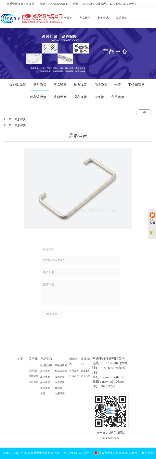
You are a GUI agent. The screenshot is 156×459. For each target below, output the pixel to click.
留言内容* (80, 294)
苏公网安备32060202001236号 (115, 452)
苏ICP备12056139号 (76, 452)
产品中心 (46, 360)
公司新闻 (74, 371)
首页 (20, 360)
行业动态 (74, 377)
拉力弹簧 (45, 383)
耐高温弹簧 (61, 372)
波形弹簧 (60, 378)
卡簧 (42, 394)
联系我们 (86, 371)
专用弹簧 (60, 394)
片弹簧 (58, 389)
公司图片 (33, 383)
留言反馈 (86, 377)
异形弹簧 (45, 372)
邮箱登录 (147, 452)
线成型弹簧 (46, 366)
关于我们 (33, 371)
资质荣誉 (33, 377)
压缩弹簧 (45, 378)
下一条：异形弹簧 (14, 125)
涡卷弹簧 (60, 383)
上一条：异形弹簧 (14, 119)
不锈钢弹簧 (61, 366)
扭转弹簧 (45, 389)
